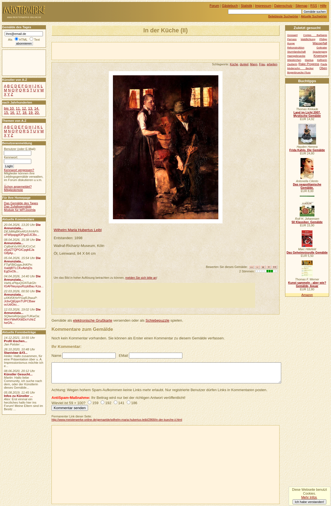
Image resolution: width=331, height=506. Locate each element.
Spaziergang (320, 51)
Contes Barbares (315, 35)
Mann (254, 64)
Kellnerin (322, 60)
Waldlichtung (308, 39)
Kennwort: (11, 157)
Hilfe (323, 6)
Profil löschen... (15, 341)
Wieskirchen (294, 60)
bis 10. (9, 108)
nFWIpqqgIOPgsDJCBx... (21, 234)
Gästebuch (230, 6)
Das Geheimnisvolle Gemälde (307, 252)
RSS (313, 6)
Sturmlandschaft (296, 51)
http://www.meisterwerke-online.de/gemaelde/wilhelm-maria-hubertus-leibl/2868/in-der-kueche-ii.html (116, 419)
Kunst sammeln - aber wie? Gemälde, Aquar (307, 284)
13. (30, 108)
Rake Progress (309, 64)
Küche (234, 64)
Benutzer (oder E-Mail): (20, 149)
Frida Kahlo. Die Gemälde (307, 150)
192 (108, 403)
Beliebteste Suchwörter (283, 16)
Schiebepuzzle (157, 320)
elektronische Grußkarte (92, 320)
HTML (23, 39)
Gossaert (292, 35)
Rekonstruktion (295, 47)
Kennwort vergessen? (19, 170)
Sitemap (301, 6)
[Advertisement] (116, 50)
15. (6, 112)
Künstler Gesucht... (18, 374)
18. (24, 112)
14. (36, 108)
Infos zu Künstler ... (18, 395)
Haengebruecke (296, 56)
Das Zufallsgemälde (18, 206)
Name (56, 355)
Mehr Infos (309, 497)
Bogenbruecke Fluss (299, 72)
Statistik (246, 6)
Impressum (263, 6)
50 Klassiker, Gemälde (307, 222)
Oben (323, 68)
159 (95, 403)
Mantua (309, 60)
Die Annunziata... (22, 226)
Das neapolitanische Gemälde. (307, 186)
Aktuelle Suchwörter (314, 16)
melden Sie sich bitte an (141, 277)
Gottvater (322, 47)
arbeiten (272, 64)
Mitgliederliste (13, 190)
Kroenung (320, 55)
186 (134, 403)
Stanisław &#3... (15, 352)
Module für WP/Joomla (19, 209)
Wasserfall (320, 43)
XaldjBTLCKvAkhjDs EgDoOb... (18, 269)
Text (37, 39)
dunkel (244, 64)
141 (121, 403)
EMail (123, 355)
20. (37, 112)
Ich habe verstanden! (309, 502)
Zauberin (292, 64)
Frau (262, 64)
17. (18, 112)
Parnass (292, 39)
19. (31, 112)
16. (12, 112)
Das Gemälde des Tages (21, 203)
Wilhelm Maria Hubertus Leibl (78, 230)
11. (18, 108)
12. (24, 108)
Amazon (307, 294)
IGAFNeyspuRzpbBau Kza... (23, 286)
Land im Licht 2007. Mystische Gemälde (307, 114)
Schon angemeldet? (18, 186)
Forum (214, 6)
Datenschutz (283, 6)
